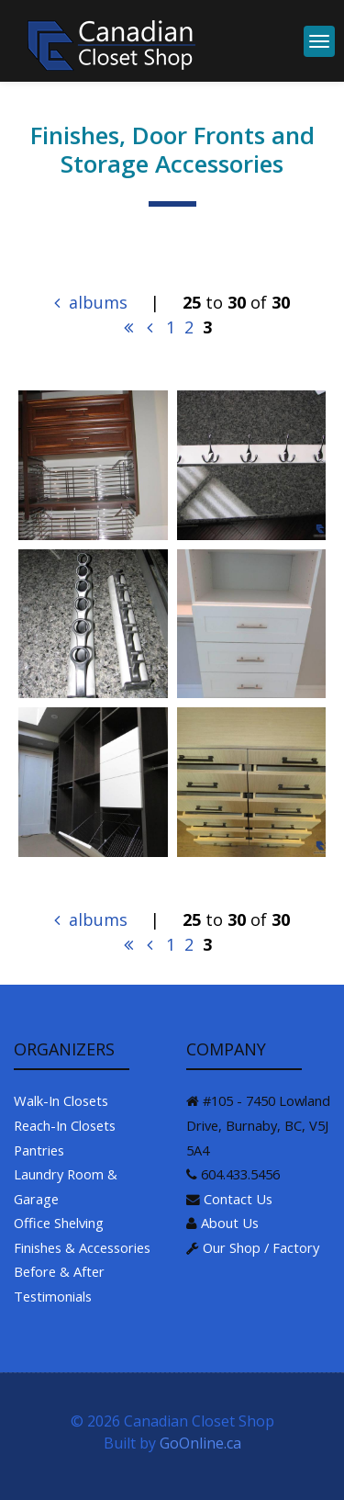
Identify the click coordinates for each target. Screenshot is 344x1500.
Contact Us (238, 1199)
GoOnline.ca (200, 1443)
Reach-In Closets (65, 1125)
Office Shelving (59, 1222)
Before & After (59, 1271)
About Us (230, 1222)
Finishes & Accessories (82, 1247)
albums (91, 302)
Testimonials (53, 1296)
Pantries (39, 1150)
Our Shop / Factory (261, 1247)
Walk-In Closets (61, 1100)
